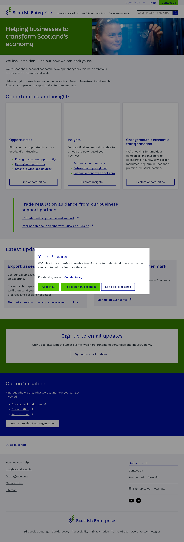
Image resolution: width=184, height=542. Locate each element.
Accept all (48, 286)
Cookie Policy (73, 277)
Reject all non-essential (80, 286)
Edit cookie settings (118, 286)
